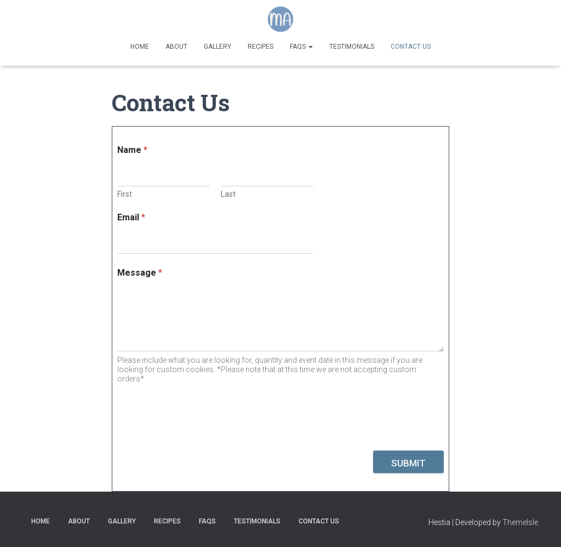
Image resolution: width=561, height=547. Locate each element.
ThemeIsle (520, 522)
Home (139, 46)
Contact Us (411, 46)
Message (139, 272)
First (124, 194)
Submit (408, 463)
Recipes (260, 46)
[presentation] (200, 443)
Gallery (217, 46)
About (176, 46)
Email (131, 217)
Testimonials (351, 46)
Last (228, 194)
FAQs (301, 46)
